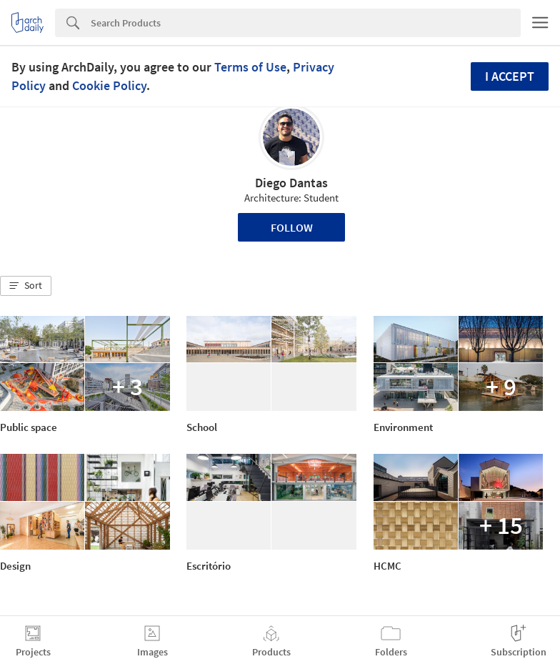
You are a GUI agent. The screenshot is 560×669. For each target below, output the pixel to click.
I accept (509, 76)
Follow (292, 227)
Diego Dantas (291, 182)
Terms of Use (250, 67)
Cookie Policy (109, 85)
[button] (25, 286)
